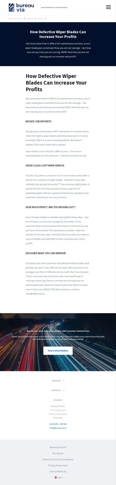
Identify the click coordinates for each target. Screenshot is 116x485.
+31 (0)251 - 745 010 (58, 424)
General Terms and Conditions (58, 459)
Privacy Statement (58, 465)
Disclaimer (58, 453)
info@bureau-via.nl (58, 428)
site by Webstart (58, 471)
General (30, 18)
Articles (40, 18)
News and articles (16, 18)
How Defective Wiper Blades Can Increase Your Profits (72, 18)
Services (56, 390)
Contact (58, 399)
